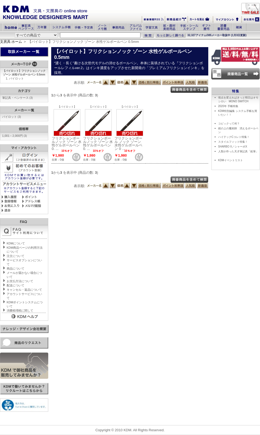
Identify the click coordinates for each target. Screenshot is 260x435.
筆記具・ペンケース (17, 97)
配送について (15, 285)
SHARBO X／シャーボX (232, 146)
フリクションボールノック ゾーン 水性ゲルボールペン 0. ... (66, 143)
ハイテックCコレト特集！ (234, 136)
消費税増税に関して (20, 310)
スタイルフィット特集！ (233, 141)
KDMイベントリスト (230, 160)
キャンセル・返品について (24, 289)
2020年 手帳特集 (228, 106)
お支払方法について (20, 281)
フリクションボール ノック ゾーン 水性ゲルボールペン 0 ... (128, 143)
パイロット (16, 78)
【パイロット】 (67, 106)
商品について (15, 268)
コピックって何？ (229, 123)
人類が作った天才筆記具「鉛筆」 (238, 151)
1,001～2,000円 (14, 135)
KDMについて (16, 243)
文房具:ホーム (11, 42)
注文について (15, 256)
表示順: (79, 83)
